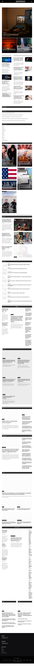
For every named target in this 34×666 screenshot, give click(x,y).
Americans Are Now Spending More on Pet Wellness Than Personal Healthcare (7, 237)
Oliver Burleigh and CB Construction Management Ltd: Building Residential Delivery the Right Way (20, 304)
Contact (3, 140)
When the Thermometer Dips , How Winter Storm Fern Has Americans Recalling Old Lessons (30, 597)
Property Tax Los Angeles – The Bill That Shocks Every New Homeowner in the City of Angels (19, 284)
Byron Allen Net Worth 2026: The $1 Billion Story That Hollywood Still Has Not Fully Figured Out (28, 339)
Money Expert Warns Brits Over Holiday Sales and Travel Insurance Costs (25, 624)
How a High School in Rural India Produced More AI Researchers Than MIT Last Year (26, 445)
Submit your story (4, 142)
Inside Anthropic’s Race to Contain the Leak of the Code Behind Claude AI (6, 65)
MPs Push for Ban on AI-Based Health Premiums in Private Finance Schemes (27, 433)
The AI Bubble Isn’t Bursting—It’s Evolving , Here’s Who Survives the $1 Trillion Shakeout (6, 82)
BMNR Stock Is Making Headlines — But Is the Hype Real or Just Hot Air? (28, 321)
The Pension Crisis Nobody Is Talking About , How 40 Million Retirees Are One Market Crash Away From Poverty (17, 321)
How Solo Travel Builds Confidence (22, 621)
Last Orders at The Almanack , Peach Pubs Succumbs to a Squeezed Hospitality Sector (30, 565)
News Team (4, 36)
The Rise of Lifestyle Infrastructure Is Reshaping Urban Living (24, 627)
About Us (3, 139)
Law (14, 91)
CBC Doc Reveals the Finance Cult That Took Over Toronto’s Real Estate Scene (18, 299)
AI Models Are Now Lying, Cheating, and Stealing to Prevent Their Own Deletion (13, 122)
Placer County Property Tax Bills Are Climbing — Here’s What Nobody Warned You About (28, 317)
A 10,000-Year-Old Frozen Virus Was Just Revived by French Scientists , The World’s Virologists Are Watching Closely (27, 425)
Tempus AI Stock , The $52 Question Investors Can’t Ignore (9, 424)
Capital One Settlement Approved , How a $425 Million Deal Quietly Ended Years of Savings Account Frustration (8, 512)
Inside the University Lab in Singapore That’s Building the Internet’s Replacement (26, 453)
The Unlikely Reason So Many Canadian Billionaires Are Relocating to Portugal (30, 554)
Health (15, 101)
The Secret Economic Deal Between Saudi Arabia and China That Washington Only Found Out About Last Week (8, 617)
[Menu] (2, 1)
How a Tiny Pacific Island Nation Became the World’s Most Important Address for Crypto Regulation (8, 629)
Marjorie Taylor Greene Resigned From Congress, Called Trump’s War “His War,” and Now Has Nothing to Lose (9, 363)
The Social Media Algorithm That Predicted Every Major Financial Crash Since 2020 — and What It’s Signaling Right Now (8, 622)
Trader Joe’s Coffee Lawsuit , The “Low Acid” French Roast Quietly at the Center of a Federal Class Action (18, 89)
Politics (3, 135)
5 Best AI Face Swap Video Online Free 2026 (11, 34)
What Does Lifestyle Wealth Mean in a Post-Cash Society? (7, 250)
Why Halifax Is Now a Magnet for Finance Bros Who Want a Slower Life (28, 326)
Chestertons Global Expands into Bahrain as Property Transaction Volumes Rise (19, 291)
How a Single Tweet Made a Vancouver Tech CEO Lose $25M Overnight (28, 312)
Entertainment (4, 193)
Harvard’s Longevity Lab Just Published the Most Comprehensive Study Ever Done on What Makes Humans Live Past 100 (7, 223)
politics (4, 351)
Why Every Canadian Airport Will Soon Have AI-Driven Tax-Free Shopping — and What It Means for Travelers (25, 617)
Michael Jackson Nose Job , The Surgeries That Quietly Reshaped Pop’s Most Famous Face (18, 99)
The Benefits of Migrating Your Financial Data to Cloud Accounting (24, 49)
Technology (3, 79)
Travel (15, 81)
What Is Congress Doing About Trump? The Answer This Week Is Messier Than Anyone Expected (24, 382)
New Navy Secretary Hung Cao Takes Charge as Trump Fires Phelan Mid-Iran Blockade (18, 69)
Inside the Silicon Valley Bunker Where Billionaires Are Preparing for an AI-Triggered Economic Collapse (27, 461)
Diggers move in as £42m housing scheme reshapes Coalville (16, 295)
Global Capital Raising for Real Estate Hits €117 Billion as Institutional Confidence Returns (19, 267)
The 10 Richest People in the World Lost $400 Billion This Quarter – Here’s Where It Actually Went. (9, 625)
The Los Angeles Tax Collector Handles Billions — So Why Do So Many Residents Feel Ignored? (19, 280)
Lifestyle (3, 136)
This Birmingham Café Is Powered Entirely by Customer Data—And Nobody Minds (30, 588)
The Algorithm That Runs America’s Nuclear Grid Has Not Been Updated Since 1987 (27, 441)
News (26, 61)
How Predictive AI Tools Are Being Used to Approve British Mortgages (17, 275)
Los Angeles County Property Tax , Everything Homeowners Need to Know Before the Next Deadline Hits (19, 288)
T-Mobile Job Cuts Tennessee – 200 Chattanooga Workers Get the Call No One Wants (27, 465)
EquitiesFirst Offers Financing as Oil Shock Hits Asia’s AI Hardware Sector (9, 49)
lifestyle (4, 218)
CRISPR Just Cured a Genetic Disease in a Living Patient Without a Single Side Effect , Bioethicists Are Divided (26, 420)
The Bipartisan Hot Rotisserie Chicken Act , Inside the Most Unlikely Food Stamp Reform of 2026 (24, 165)
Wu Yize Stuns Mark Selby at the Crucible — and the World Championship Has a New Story (18, 59)
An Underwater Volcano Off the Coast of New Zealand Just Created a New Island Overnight (5, 533)
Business (3, 130)
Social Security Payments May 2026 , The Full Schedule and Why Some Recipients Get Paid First (24, 189)
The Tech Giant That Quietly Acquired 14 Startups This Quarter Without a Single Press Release (24, 511)
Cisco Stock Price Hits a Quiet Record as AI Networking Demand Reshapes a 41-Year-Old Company (26, 449)
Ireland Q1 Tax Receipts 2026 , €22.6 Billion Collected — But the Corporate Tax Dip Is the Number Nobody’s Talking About (5, 561)
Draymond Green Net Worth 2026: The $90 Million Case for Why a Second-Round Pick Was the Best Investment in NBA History (28, 332)
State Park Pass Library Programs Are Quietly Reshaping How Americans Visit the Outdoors (18, 79)
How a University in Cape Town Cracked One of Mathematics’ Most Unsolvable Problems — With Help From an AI (10, 453)
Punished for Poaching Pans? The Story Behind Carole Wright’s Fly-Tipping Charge (30, 577)
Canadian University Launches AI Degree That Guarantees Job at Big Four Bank (5, 547)
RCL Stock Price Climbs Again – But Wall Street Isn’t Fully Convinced (4, 327)
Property (3, 133)
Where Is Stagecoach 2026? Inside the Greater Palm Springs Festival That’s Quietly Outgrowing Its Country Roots (9, 212)
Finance (3, 129)
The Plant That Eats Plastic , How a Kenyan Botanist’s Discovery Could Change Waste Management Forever (27, 429)
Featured (4, 47)
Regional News (20, 170)
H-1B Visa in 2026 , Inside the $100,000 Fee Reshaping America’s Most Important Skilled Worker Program (8, 189)
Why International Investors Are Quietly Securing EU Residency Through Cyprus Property (6, 95)
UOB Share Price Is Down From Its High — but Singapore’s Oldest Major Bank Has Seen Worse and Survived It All (5, 313)
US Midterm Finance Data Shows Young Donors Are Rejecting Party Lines (16, 541)
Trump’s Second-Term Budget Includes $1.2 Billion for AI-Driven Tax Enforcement (9, 399)
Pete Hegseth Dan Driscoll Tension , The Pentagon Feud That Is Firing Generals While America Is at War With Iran (9, 382)
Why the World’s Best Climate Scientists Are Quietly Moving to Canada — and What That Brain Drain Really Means (24, 525)
